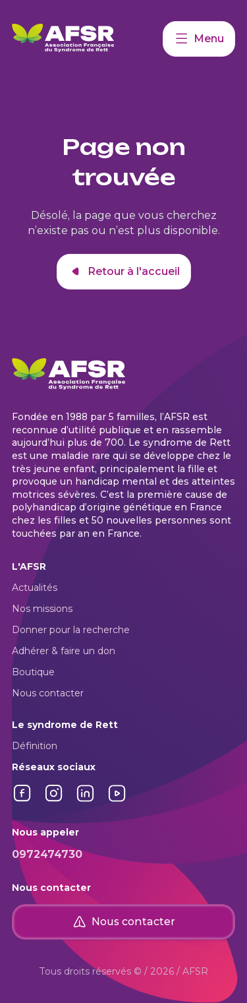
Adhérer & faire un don (63, 651)
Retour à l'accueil (124, 272)
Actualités (34, 587)
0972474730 (47, 854)
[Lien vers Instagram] (54, 800)
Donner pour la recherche (71, 629)
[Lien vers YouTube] (117, 800)
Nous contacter (48, 693)
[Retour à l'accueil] (87, 39)
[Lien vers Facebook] (22, 800)
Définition (34, 746)
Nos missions (42, 608)
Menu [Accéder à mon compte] (199, 39)
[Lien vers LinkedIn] (85, 800)
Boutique (33, 672)
